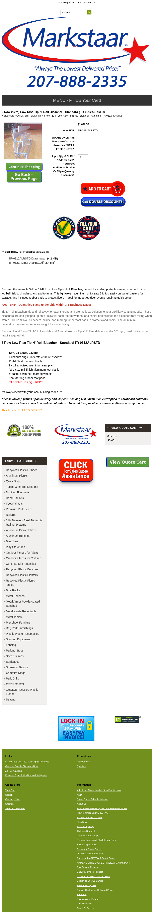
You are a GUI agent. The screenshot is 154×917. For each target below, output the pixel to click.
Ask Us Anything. (14, 771)
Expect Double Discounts (89, 817)
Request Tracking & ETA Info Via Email (96, 840)
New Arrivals (83, 761)
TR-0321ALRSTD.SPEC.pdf (26, 262)
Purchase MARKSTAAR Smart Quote (96, 858)
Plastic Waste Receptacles (22, 633)
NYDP (80, 795)
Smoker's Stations (17, 667)
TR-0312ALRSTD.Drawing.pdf (27, 258)
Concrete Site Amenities (21, 563)
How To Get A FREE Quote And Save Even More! (102, 808)
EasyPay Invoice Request (90, 872)
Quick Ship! (13, 481)
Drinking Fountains (17, 492)
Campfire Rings (15, 673)
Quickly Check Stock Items (90, 853)
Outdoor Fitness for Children (23, 558)
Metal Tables (14, 617)
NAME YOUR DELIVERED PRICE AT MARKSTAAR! (103, 863)
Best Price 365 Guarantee (90, 881)
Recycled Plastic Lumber (21, 470)
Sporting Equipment (18, 639)
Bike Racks (13, 590)
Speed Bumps (15, 656)
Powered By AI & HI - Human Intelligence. (26, 775)
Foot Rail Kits (14, 503)
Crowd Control (15, 684)
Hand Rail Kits (15, 498)
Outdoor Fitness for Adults (22, 552)
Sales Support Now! (87, 844)
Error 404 (81, 894)
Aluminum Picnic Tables (21, 530)
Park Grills (12, 678)
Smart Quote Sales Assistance (92, 799)
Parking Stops (14, 650)
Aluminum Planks (17, 475)
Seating (10, 699)
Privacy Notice (84, 903)
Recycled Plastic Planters (22, 575)
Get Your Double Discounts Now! (21, 766)
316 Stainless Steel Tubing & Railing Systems (24, 522)
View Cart (10, 790)
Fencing (11, 645)
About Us (81, 804)
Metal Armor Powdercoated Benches (23, 603)
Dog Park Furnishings (19, 628)
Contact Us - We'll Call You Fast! (93, 876)
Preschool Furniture (18, 622)
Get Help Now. (67, 2)
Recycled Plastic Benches (22, 569)
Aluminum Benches (18, 535)
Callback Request (86, 831)
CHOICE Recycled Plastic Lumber (22, 691)
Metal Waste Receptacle (21, 611)
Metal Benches (15, 596)
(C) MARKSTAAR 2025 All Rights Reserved (27, 761)
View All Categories (15, 808)
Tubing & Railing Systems (22, 486)
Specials (81, 766)
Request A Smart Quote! (89, 849)
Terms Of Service (85, 908)
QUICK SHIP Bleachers (29, 115)
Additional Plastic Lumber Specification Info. (99, 790)
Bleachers (9, 115)
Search (9, 795)
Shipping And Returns (88, 899)
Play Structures (15, 547)
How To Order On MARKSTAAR (93, 813)
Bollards (11, 514)
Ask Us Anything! (85, 826)
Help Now (82, 822)
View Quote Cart (87, 2)
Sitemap (9, 804)
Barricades (12, 661)
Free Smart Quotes (86, 885)
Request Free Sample (88, 835)
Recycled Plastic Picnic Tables (20, 582)
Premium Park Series (19, 509)
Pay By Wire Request (88, 867)
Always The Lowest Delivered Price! (95, 890)
